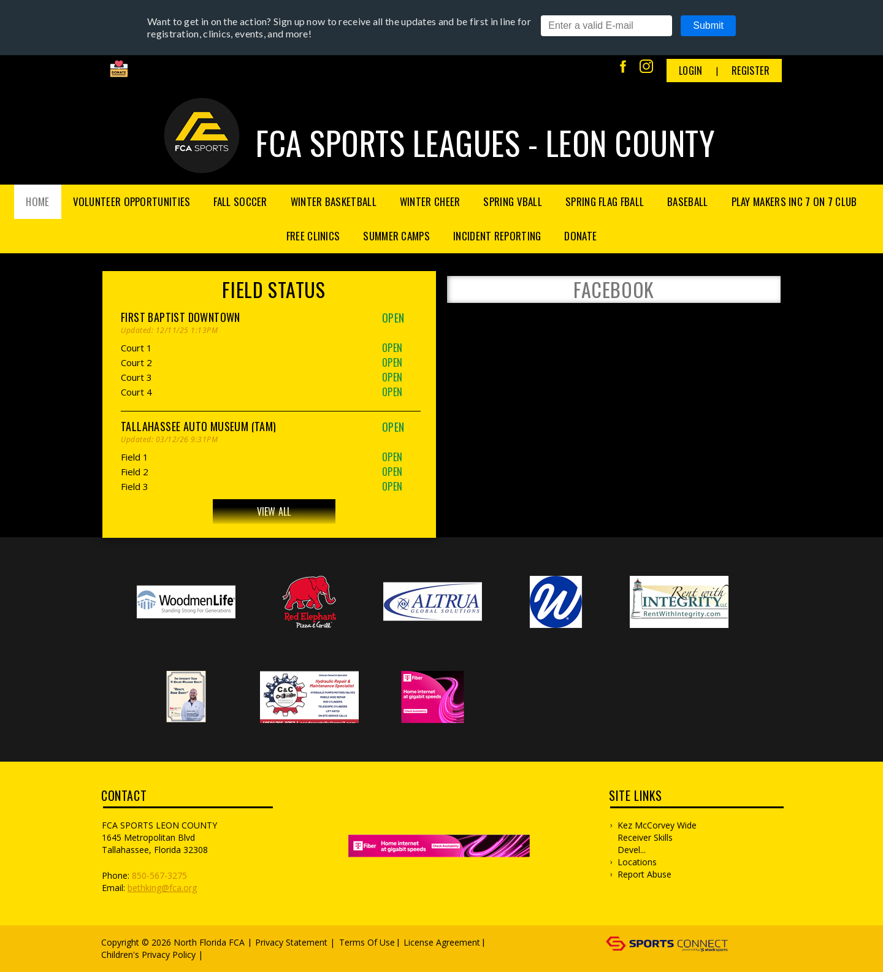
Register (751, 70)
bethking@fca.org (162, 888)
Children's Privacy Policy (148, 954)
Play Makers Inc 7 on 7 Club (794, 201)
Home (37, 201)
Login (691, 70)
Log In (223, 954)
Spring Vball (512, 201)
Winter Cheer (430, 201)
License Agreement (441, 942)
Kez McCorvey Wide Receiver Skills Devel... (657, 837)
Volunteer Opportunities (132, 201)
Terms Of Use (367, 942)
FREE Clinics (313, 235)
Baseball (687, 201)
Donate (580, 235)
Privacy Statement (291, 942)
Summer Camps (396, 235)
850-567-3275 (159, 875)
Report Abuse (644, 874)
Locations (637, 862)
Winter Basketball (334, 201)
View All (274, 511)
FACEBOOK (613, 289)
